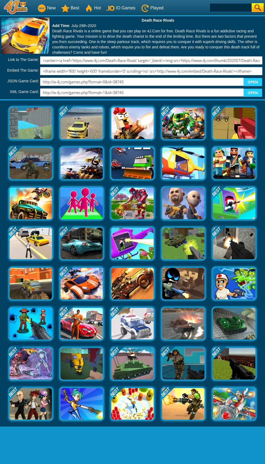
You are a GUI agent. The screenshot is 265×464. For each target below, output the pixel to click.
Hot (93, 8)
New (46, 8)
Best (70, 8)
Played (152, 8)
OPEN (253, 81)
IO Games (120, 8)
